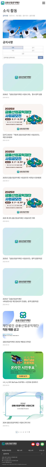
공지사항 (5, 15)
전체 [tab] (13, 47)
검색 (40, 57)
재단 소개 (19, 450)
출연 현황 (32, 15)
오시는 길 (41, 450)
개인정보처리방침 (6, 450)
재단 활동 (18, 15)
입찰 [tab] (23, 53)
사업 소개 (30, 450)
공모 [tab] (33, 50)
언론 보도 (12, 15)
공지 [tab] (33, 47)
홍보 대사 (25, 15)
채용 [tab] (13, 50)
